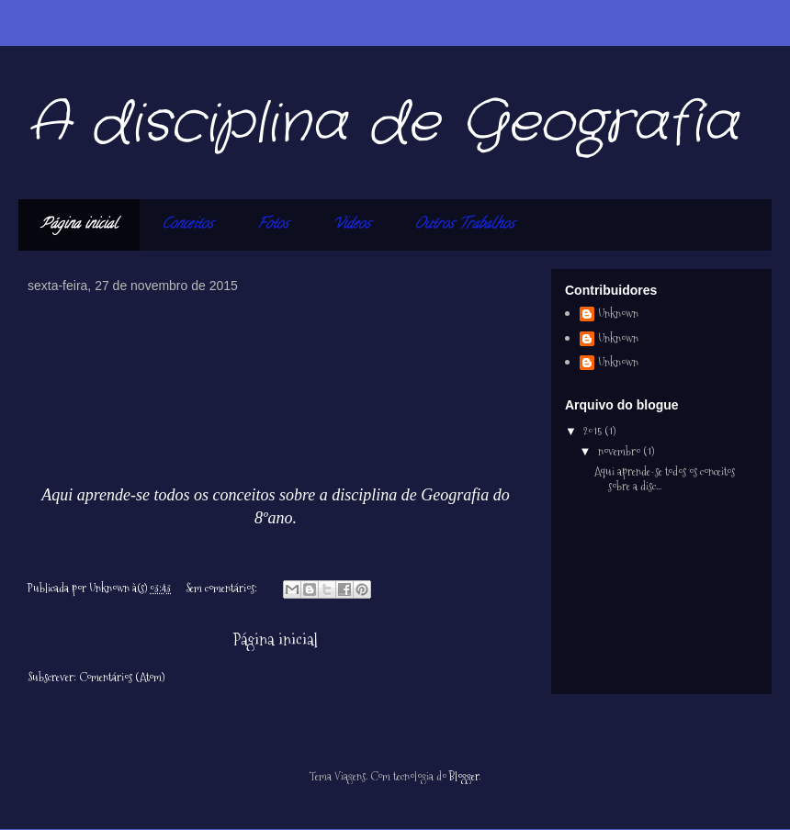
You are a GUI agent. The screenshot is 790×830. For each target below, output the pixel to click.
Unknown (618, 314)
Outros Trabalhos (464, 225)
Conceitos (187, 225)
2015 (593, 430)
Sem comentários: (223, 587)
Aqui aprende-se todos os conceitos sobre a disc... (664, 478)
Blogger (464, 776)
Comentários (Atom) (121, 676)
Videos (351, 225)
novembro (620, 451)
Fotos (272, 225)
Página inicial (79, 225)
